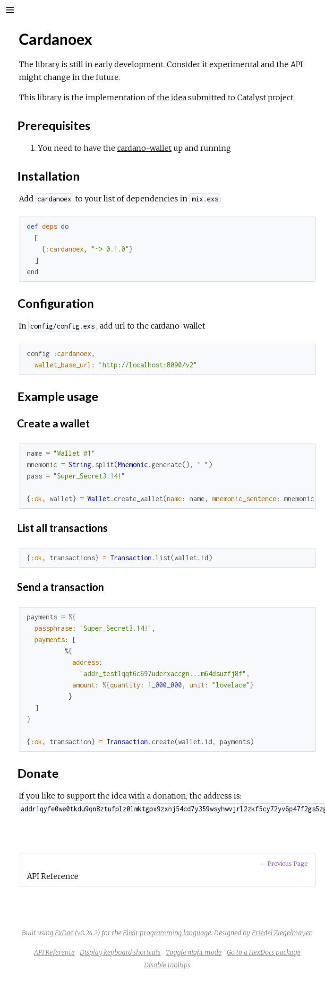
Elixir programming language (167, 933)
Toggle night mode (194, 952)
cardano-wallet (144, 148)
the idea (171, 97)
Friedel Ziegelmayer (281, 933)
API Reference (54, 952)
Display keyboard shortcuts (120, 952)
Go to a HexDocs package (263, 952)
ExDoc (64, 933)
